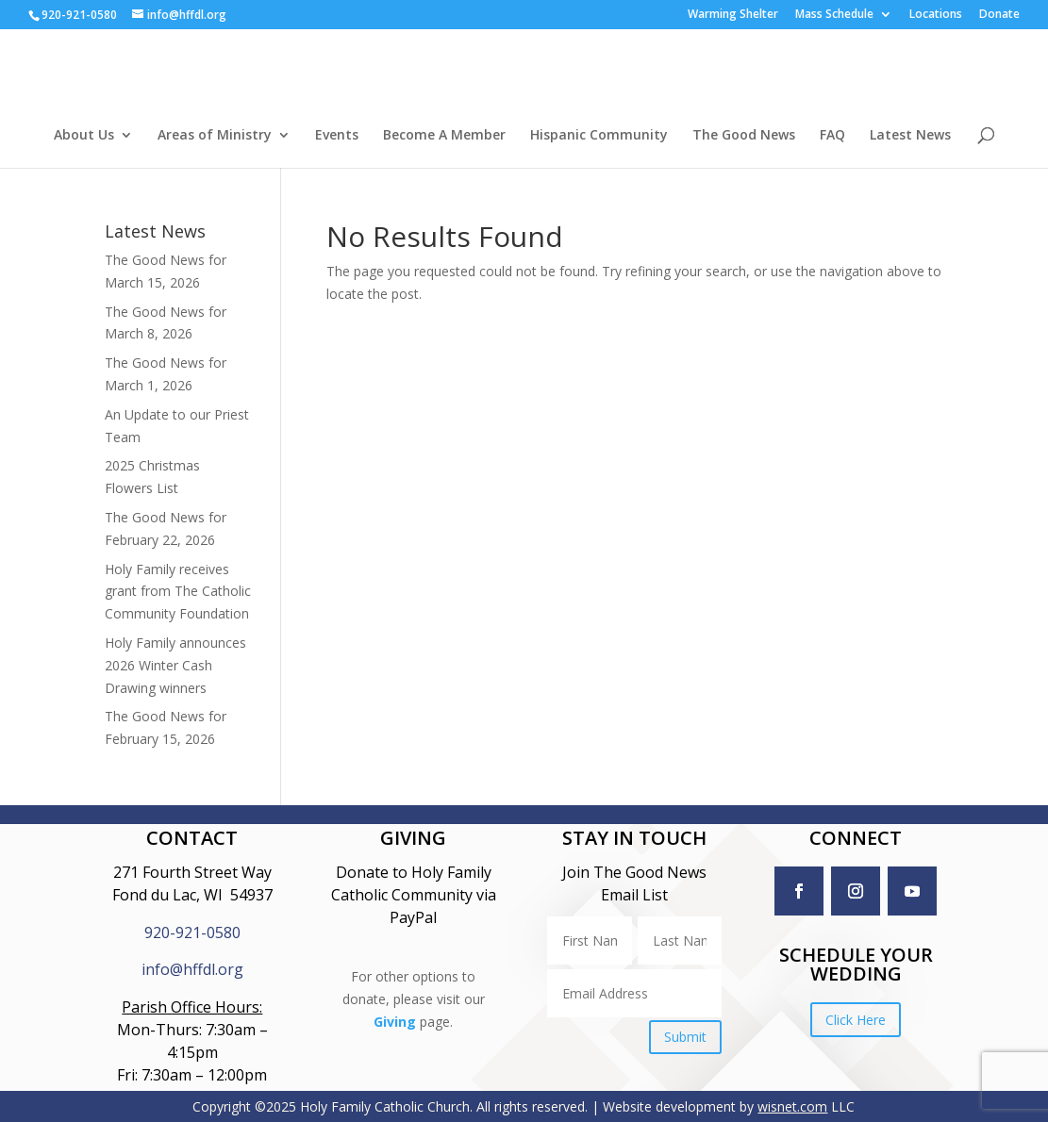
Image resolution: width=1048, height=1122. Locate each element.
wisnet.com (792, 1106)
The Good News (743, 135)
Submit (685, 1037)
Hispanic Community (599, 135)
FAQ (832, 135)
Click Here (855, 1020)
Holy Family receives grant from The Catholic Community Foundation (178, 591)
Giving (395, 1050)
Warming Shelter (733, 15)
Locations (935, 15)
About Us (84, 135)
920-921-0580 (192, 932)
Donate (999, 15)
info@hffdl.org (192, 969)
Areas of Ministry (215, 135)
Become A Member (444, 135)
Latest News (910, 135)
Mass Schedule (834, 15)
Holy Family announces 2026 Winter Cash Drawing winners (175, 665)
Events (336, 135)
